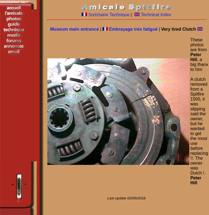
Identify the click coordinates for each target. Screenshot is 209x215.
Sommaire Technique (109, 14)
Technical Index (156, 14)
